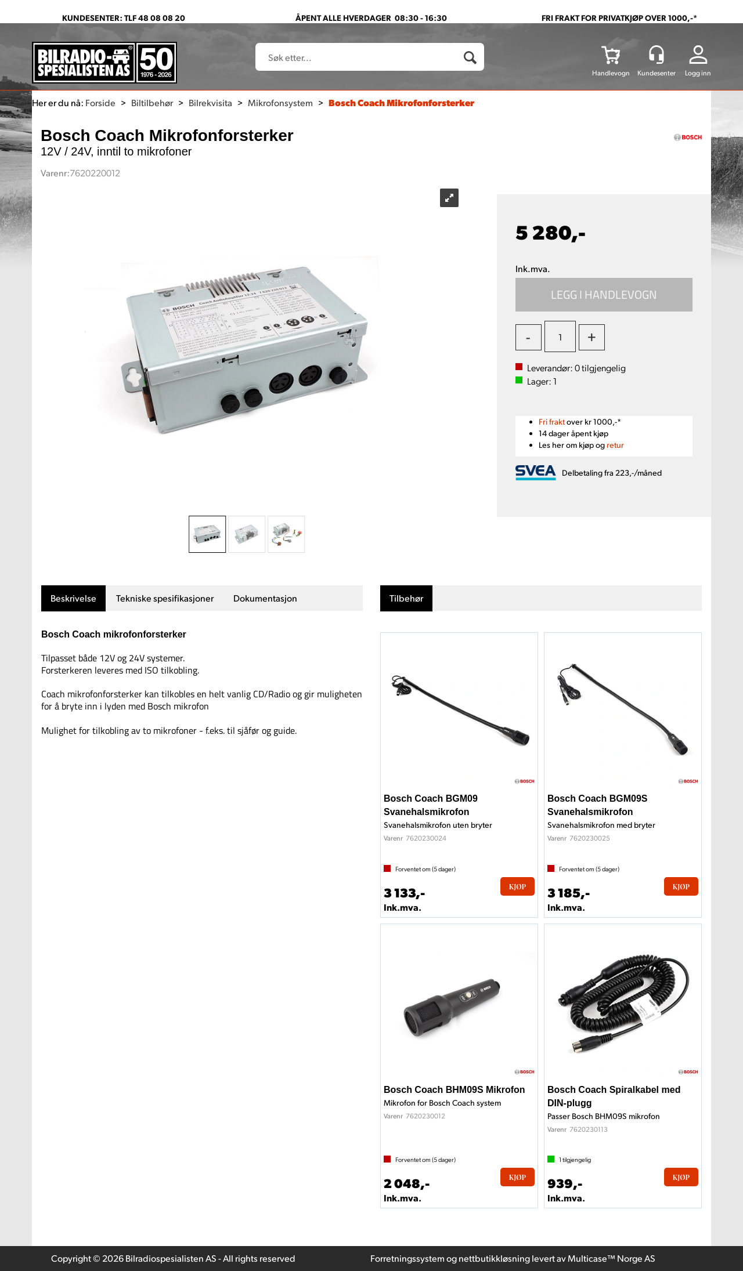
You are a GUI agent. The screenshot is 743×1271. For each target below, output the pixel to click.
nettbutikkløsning (494, 1258)
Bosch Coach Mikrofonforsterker (401, 102)
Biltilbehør (152, 102)
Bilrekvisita (210, 102)
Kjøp (604, 295)
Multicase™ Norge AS (611, 1258)
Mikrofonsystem (280, 102)
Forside (100, 102)
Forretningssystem (407, 1258)
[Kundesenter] (656, 54)
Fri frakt (552, 421)
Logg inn (698, 72)
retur (615, 445)
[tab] (73, 598)
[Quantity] (560, 336)
